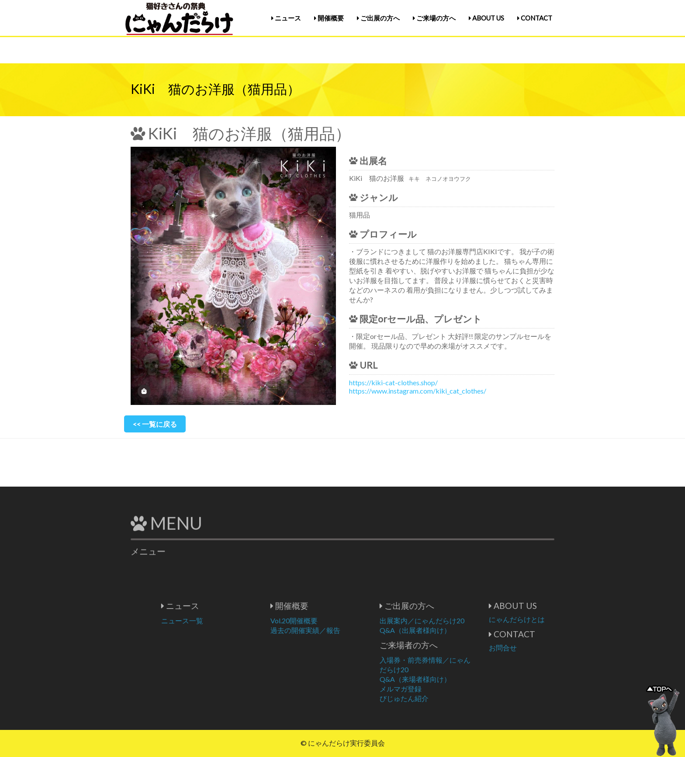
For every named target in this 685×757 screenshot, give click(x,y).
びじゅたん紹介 (437, 698)
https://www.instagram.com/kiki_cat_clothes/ (417, 391)
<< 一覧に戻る (155, 424)
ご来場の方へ (434, 18)
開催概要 (329, 18)
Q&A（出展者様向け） (448, 630)
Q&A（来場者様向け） (448, 679)
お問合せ (536, 647)
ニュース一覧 (216, 620)
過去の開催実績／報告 (339, 630)
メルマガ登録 (434, 688)
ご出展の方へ (378, 18)
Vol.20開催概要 (327, 620)
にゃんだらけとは (550, 619)
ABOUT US (486, 18)
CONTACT (534, 18)
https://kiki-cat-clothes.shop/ (393, 382)
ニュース (286, 18)
